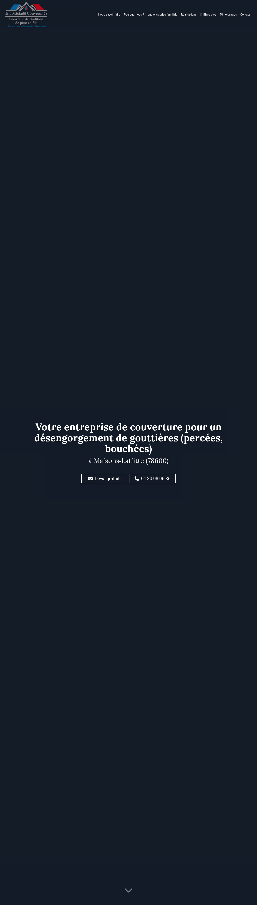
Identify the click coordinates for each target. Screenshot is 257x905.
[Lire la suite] (128, 892)
